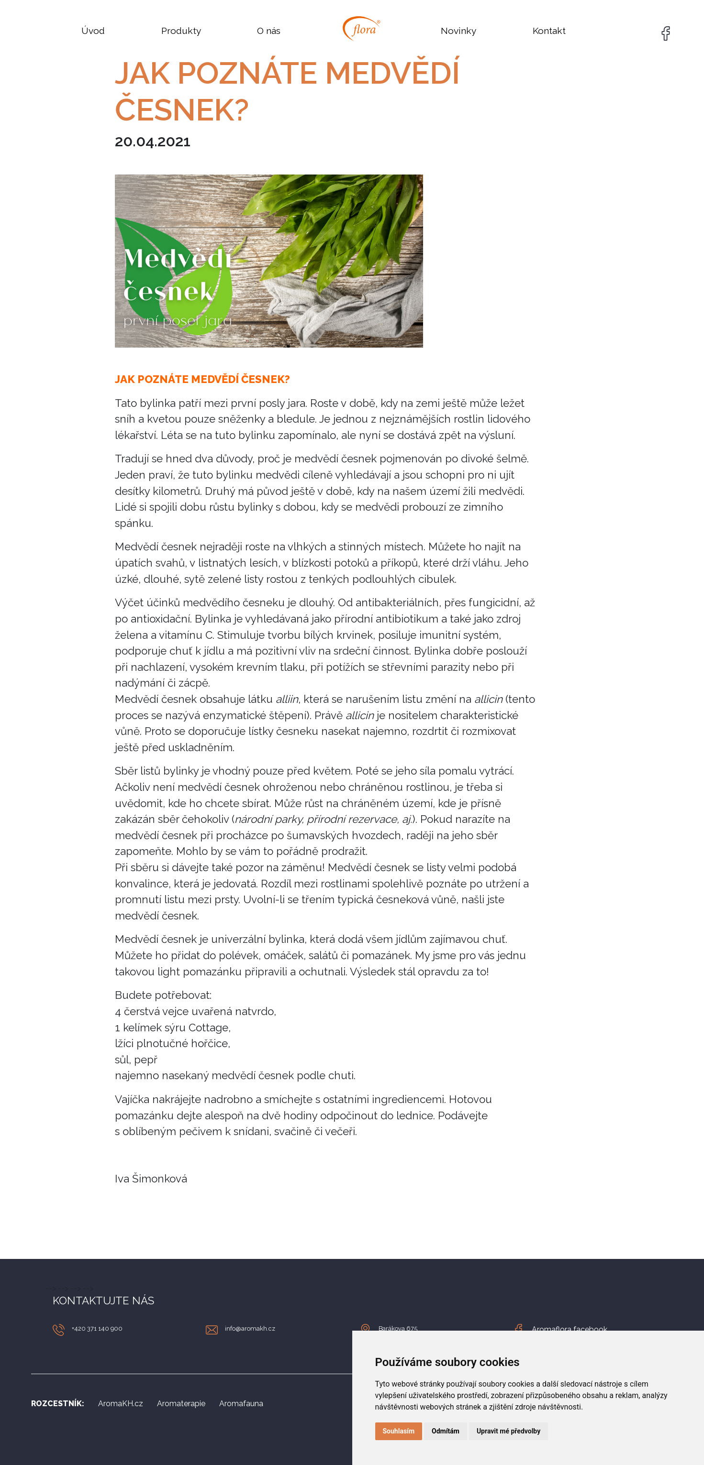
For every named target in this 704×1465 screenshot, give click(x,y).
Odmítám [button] (445, 1431)
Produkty (181, 30)
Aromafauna (241, 1403)
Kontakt (549, 30)
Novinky (458, 30)
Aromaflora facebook (569, 1329)
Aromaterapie (181, 1403)
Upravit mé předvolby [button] (508, 1431)
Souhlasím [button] (399, 1431)
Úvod (93, 30)
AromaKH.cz (120, 1403)
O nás (268, 30)
